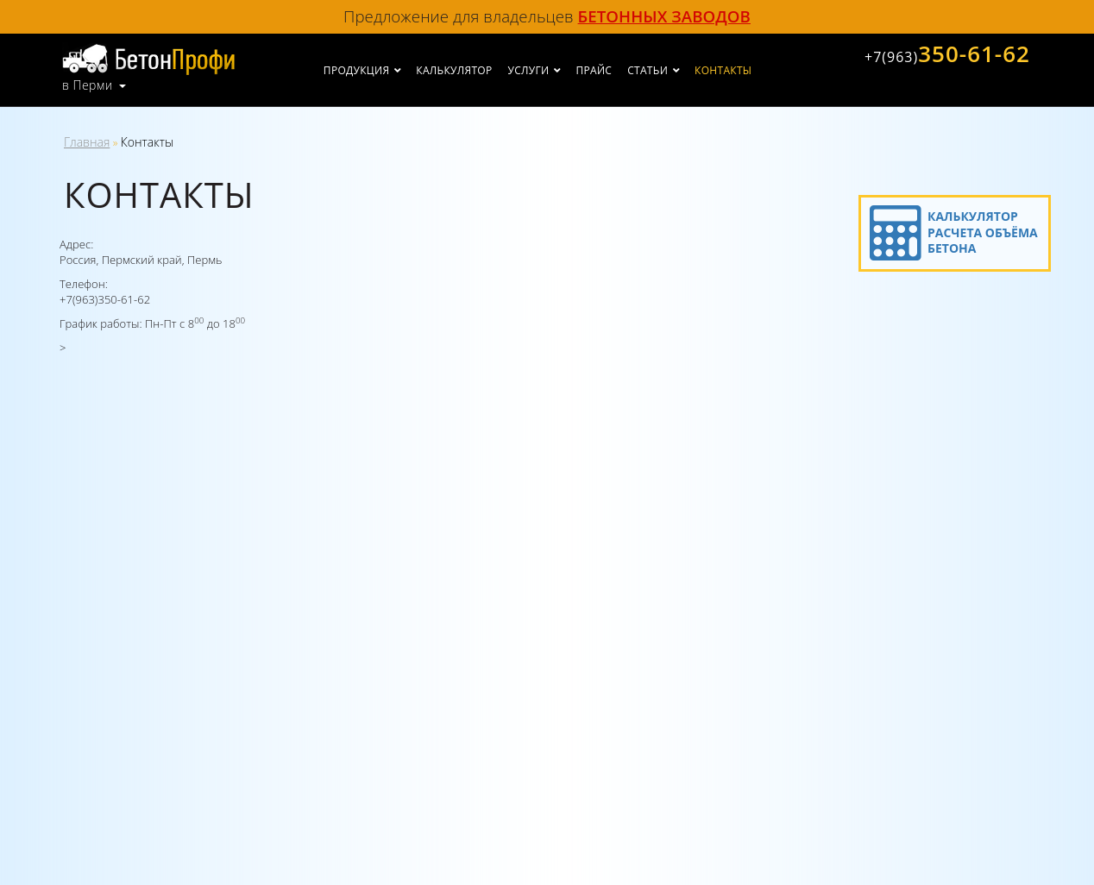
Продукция (356, 70)
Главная (87, 142)
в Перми (87, 85)
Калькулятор (454, 70)
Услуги (529, 70)
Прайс (593, 70)
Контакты (723, 70)
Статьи (647, 70)
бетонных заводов (664, 16)
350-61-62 (947, 53)
